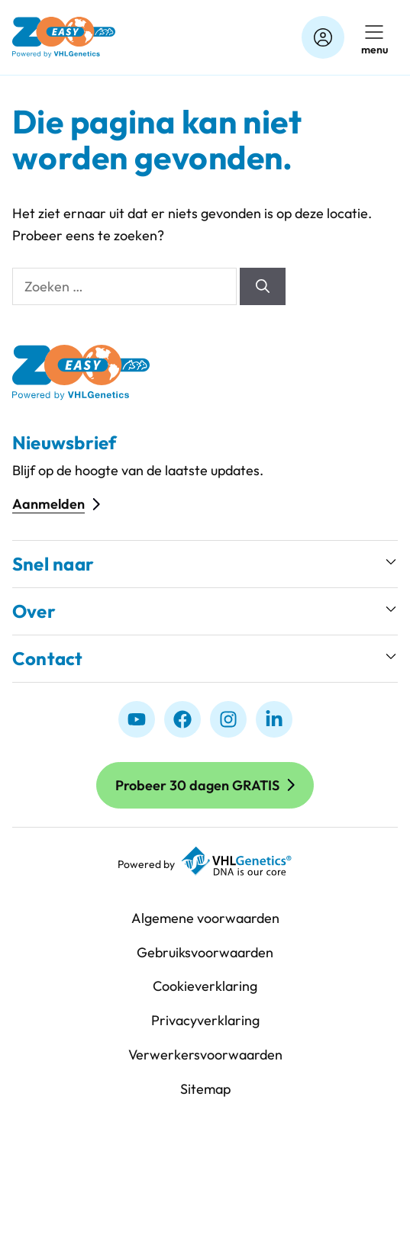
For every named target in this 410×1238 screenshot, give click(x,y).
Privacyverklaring (205, 1020)
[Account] (323, 37)
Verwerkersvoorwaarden (205, 1054)
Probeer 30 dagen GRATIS (197, 785)
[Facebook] (182, 719)
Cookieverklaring (205, 986)
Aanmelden (48, 504)
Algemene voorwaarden (205, 918)
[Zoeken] (263, 286)
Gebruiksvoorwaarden (205, 952)
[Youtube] (136, 719)
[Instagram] (228, 719)
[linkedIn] (274, 719)
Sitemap (205, 1089)
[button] (205, 564)
